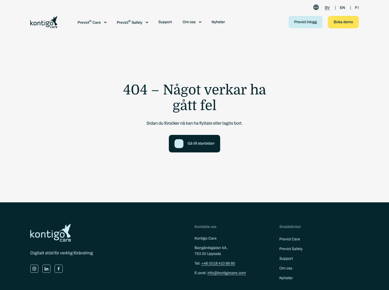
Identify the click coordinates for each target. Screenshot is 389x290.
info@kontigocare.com (226, 273)
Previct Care (289, 239)
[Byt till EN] (342, 8)
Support (165, 22)
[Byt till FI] (357, 8)
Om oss (285, 268)
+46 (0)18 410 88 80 (218, 263)
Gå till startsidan (200, 143)
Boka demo (343, 22)
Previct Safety (291, 249)
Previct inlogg (305, 22)
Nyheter (218, 22)
